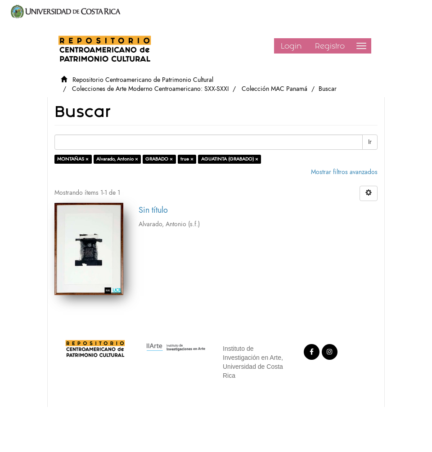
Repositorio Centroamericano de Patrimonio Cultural (142, 80)
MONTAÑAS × (73, 159)
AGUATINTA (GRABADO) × (229, 159)
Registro (330, 46)
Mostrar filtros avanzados (344, 172)
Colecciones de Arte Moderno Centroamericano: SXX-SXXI (150, 89)
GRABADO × (159, 159)
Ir (370, 142)
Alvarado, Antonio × (117, 159)
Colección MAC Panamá (274, 89)
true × (187, 159)
